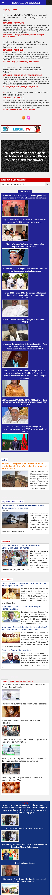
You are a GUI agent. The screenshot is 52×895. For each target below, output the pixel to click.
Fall (11, 87)
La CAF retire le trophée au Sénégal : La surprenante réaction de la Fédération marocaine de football (24, 429)
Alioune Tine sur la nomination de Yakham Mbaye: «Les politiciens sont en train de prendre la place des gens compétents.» (25, 44)
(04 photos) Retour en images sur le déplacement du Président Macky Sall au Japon (24, 845)
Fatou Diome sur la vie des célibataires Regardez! (24, 704)
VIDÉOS (4, 681)
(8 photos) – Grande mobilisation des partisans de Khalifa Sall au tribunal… (24, 880)
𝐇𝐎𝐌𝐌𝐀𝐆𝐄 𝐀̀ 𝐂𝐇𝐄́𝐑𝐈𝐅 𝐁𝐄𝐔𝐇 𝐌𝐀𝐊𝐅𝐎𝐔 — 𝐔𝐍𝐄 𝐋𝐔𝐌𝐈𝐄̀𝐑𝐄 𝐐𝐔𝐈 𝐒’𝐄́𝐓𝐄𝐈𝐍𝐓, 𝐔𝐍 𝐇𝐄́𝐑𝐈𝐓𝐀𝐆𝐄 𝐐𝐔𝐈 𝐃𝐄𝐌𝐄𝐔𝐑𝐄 (24, 402)
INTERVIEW (6, 542)
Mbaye (17, 35)
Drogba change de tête (25, 863)
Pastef (33, 35)
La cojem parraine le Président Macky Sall (25, 828)
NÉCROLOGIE (7, 580)
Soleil (19, 109)
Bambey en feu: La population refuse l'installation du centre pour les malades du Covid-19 (24, 759)
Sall (29, 87)
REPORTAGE (21, 681)
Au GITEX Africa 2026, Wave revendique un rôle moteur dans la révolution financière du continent (24, 196)
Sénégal (40, 35)
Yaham (12, 37)
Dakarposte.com (26, 2)
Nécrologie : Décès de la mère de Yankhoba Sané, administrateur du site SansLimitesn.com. (25, 628)
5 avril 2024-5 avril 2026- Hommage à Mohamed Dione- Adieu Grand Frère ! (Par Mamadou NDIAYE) (25, 295)
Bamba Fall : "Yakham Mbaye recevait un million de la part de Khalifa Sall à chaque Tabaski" (23, 69)
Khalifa (17, 87)
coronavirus (8, 35)
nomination (22, 62)
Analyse (4, 460)
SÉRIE (12, 681)
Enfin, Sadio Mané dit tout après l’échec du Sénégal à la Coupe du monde (21, 546)
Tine (30, 62)
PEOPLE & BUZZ (24, 192)
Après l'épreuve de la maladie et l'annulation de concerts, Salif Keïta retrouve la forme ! (25, 221)
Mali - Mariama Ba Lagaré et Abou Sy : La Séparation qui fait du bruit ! (25, 245)
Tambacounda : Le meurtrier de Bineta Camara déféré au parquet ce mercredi (23, 506)
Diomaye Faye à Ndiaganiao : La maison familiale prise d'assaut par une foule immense (25, 269)
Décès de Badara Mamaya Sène (16, 650)
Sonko (6, 37)
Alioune (6, 62)
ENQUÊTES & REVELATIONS (13, 502)
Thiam (25, 109)
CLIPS (30, 681)
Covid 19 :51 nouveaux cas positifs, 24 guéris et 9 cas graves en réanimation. (24, 740)
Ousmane (25, 35)
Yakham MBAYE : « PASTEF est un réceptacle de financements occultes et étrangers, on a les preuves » (25, 17)
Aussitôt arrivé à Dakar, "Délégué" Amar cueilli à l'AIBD (25, 320)
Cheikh (6, 109)
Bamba (6, 87)
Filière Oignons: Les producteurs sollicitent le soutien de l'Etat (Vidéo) (22, 778)
